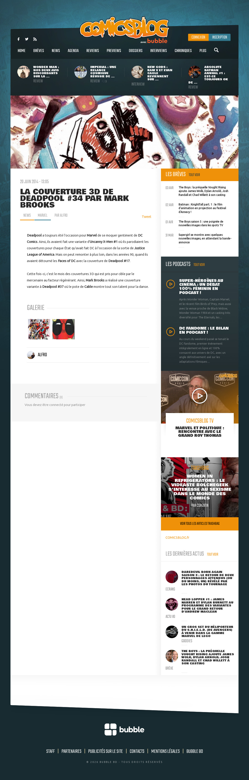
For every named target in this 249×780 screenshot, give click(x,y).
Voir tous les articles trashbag (200, 524)
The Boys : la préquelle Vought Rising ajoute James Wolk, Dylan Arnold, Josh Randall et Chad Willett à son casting (197, 190)
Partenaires (71, 751)
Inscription (219, 37)
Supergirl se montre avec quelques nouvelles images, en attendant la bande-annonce (198, 238)
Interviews (158, 53)
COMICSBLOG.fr (177, 537)
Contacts (137, 751)
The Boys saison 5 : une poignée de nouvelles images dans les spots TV (194, 223)
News (56, 53)
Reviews (93, 53)
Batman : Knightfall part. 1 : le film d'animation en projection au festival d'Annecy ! (196, 207)
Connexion (198, 37)
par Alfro (60, 215)
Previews (114, 53)
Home (21, 53)
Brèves (38, 53)
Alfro (37, 355)
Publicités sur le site (105, 751)
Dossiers (135, 53)
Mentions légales (165, 751)
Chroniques (183, 53)
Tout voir (194, 175)
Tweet (146, 216)
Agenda (73, 53)
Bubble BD (195, 751)
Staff (50, 751)
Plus (203, 53)
